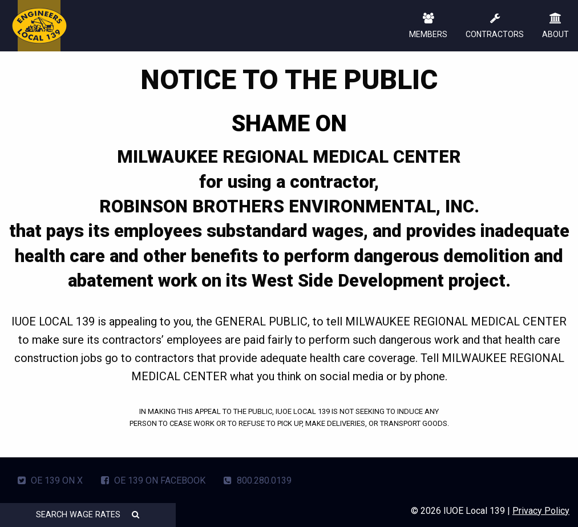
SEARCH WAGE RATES (87, 515)
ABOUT (555, 26)
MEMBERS (428, 26)
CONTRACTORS (495, 26)
